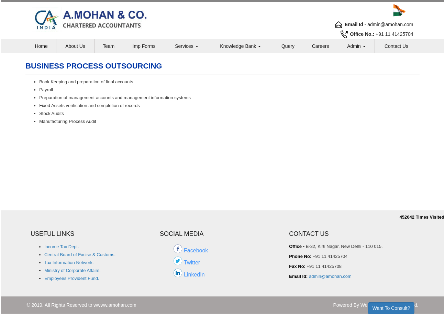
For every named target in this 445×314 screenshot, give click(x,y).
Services (186, 46)
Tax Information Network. (69, 262)
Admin (356, 46)
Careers (320, 46)
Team (108, 46)
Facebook (196, 250)
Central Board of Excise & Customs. (79, 254)
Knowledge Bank (240, 46)
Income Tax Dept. (61, 246)
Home (41, 46)
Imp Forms (144, 46)
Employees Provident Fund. (71, 278)
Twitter (192, 262)
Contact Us (396, 46)
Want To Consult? (391, 308)
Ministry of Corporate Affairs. (72, 270)
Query (287, 46)
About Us (75, 46)
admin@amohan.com (330, 276)
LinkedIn (194, 275)
